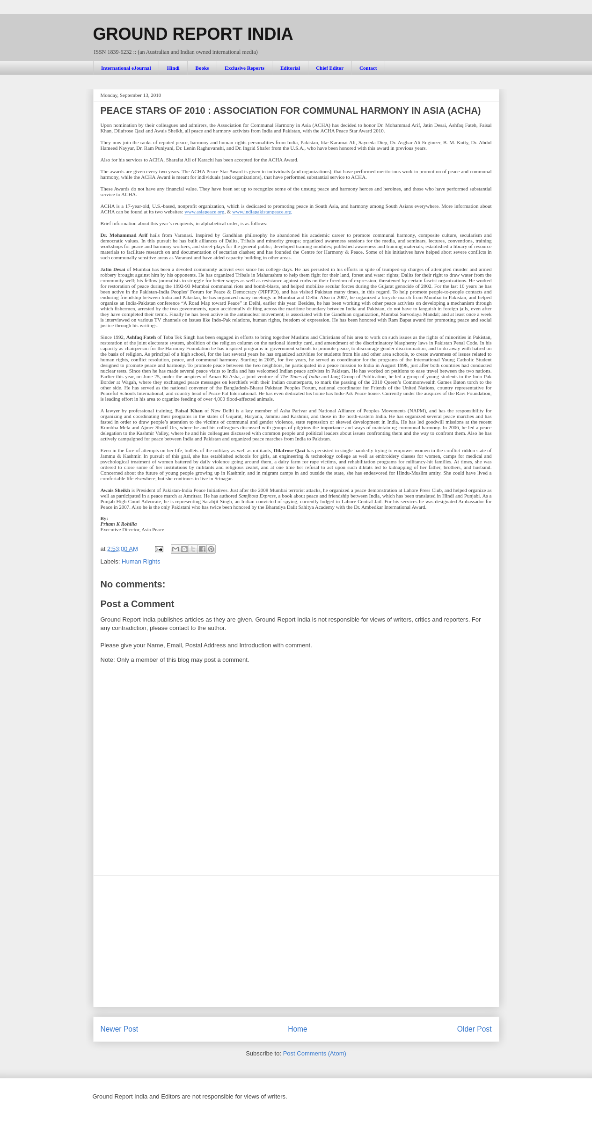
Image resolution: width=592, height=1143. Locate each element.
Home (297, 1029)
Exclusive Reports (244, 68)
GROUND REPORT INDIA (193, 34)
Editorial (290, 68)
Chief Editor (330, 68)
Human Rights (141, 561)
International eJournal (126, 68)
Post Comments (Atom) (314, 1053)
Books (202, 68)
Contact (368, 68)
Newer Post (120, 1029)
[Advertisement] (296, 941)
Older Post (474, 1029)
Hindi (173, 68)
